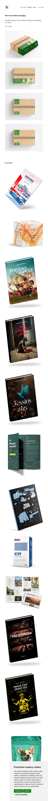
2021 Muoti (8, 26)
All (21, 7)
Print (25, 7)
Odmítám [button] (27, 791)
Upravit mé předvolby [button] (21, 794)
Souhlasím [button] (18, 791)
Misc (34, 7)
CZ (40, 7)
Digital (29, 7)
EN (42, 7)
